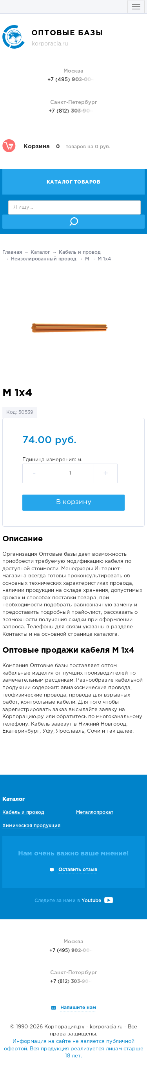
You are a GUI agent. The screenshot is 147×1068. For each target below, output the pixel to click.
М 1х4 (104, 259)
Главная (12, 252)
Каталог (40, 252)
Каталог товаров (74, 182)
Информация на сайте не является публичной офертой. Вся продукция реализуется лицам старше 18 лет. (73, 1048)
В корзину (73, 502)
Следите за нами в (73, 901)
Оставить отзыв (77, 870)
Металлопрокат (94, 812)
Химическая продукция (31, 826)
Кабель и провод (80, 252)
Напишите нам (78, 1008)
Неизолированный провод (43, 259)
